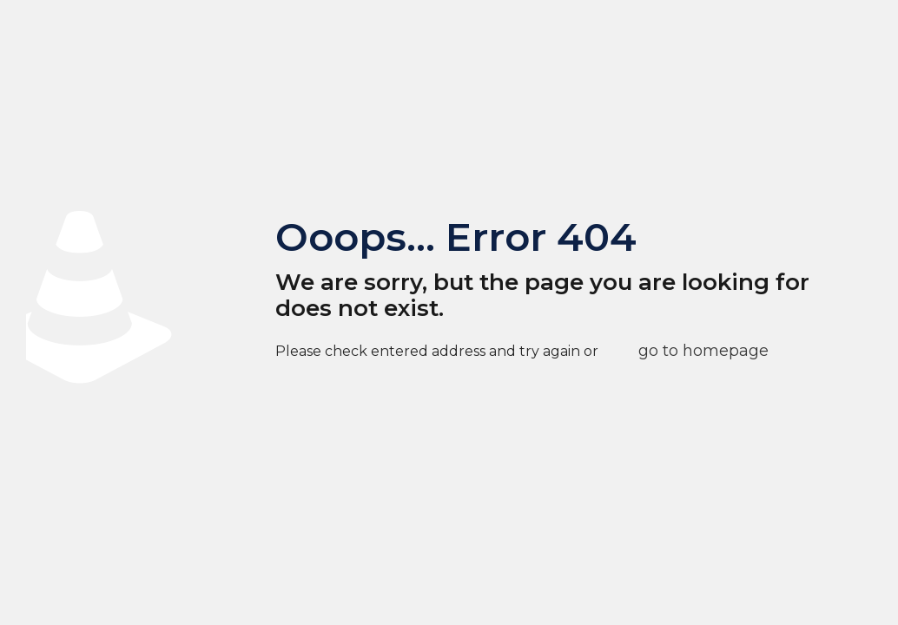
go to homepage (703, 350)
